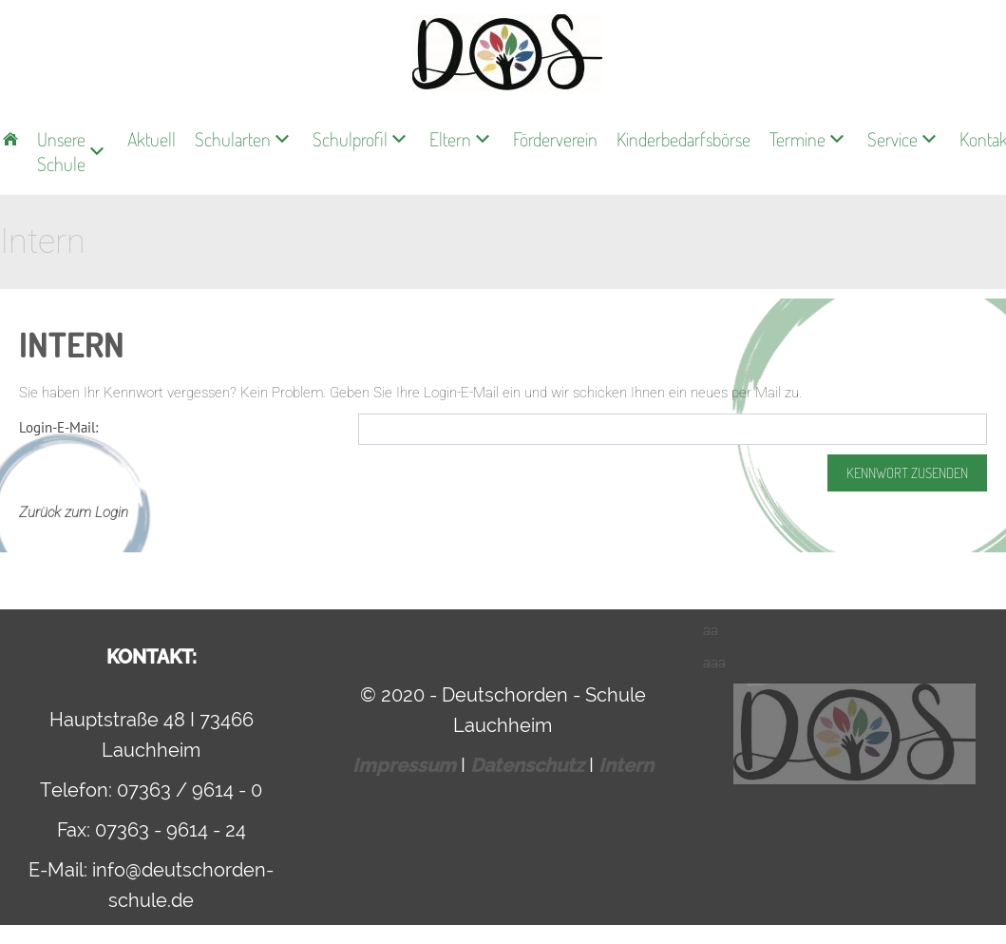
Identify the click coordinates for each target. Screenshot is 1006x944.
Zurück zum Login (73, 512)
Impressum (406, 765)
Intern (626, 765)
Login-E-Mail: (58, 427)
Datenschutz (529, 765)
